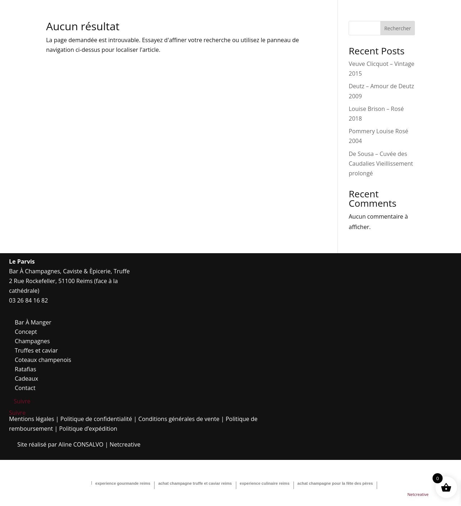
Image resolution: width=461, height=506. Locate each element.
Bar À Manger (33, 322)
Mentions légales (31, 419)
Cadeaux (26, 378)
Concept (26, 332)
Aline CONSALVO (80, 444)
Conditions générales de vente (178, 419)
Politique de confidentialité (96, 419)
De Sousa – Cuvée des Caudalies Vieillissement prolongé (381, 163)
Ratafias (25, 369)
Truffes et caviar (36, 350)
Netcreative (124, 444)
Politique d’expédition (88, 429)
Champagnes (32, 341)
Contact (25, 388)
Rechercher (397, 28)
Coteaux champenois (43, 360)
